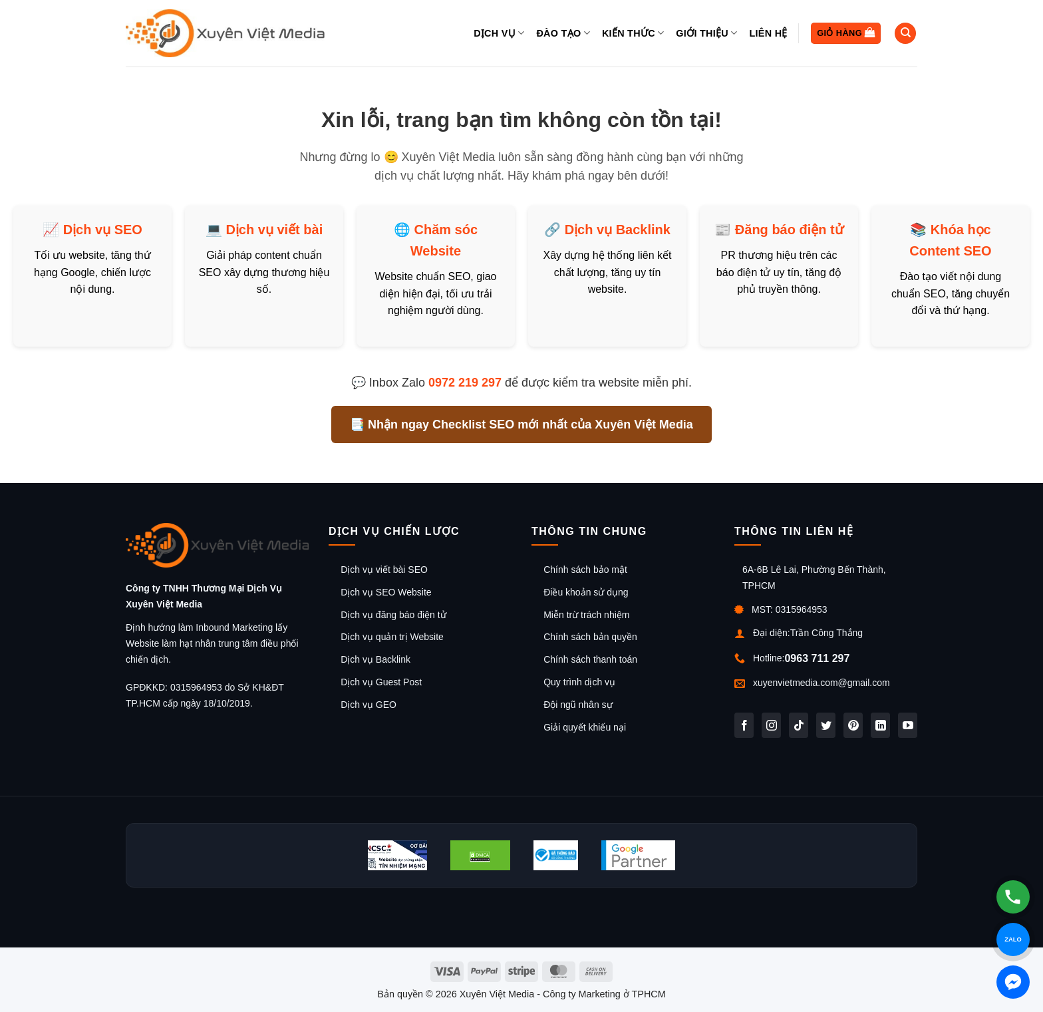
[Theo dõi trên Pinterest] (853, 725)
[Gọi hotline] (1013, 897)
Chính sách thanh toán (590, 659)
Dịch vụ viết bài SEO (384, 569)
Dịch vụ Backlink (617, 229)
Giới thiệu (706, 33)
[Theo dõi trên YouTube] (907, 725)
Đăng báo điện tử (789, 229)
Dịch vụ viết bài (274, 229)
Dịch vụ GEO (368, 704)
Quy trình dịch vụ (579, 682)
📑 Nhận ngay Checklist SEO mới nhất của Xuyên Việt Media (521, 424)
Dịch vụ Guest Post (381, 682)
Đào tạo (562, 33)
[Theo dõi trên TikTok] (798, 725)
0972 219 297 (465, 382)
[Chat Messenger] (1013, 982)
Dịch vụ (499, 33)
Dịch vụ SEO (102, 229)
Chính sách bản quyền (590, 636)
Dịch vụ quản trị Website (392, 636)
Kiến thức (633, 33)
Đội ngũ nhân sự (577, 704)
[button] (846, 34)
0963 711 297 (816, 658)
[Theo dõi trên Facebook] (744, 725)
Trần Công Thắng (826, 632)
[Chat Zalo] (1013, 939)
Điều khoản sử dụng (585, 592)
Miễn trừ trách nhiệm (586, 614)
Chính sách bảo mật (585, 569)
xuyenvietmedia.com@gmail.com (821, 682)
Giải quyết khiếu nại (584, 727)
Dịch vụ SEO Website (386, 592)
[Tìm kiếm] (905, 34)
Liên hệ (768, 33)
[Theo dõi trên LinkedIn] (880, 725)
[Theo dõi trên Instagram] (771, 725)
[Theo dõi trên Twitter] (825, 725)
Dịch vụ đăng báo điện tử (393, 614)
